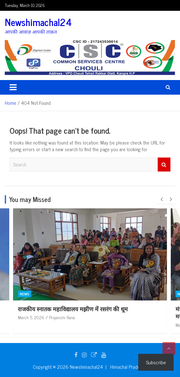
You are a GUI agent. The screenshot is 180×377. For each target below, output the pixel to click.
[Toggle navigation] (13, 87)
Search (164, 165)
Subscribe (156, 362)
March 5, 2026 (31, 317)
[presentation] (161, 199)
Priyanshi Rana (62, 317)
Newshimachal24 (38, 22)
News (24, 294)
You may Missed (30, 199)
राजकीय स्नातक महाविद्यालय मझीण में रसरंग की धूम (73, 308)
